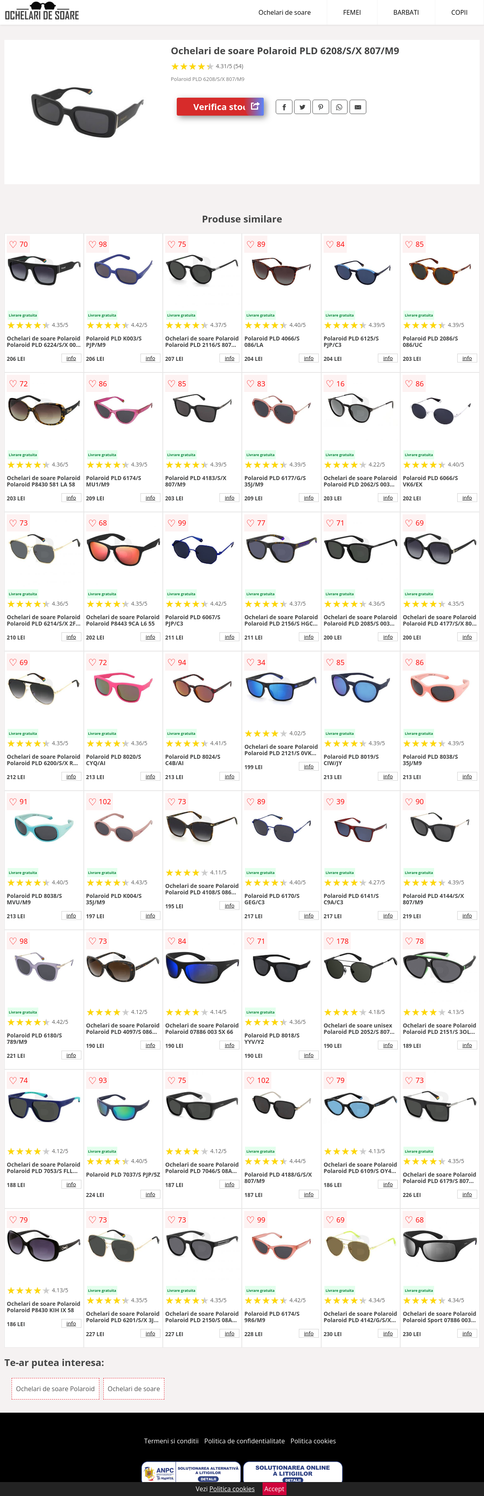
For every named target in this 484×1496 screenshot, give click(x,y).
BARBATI (406, 12)
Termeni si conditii (171, 1441)
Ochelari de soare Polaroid (55, 1388)
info (71, 358)
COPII (459, 12)
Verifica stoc (229, 107)
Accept (274, 1488)
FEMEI (352, 12)
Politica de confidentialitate (244, 1441)
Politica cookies (313, 1441)
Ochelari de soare (285, 12)
